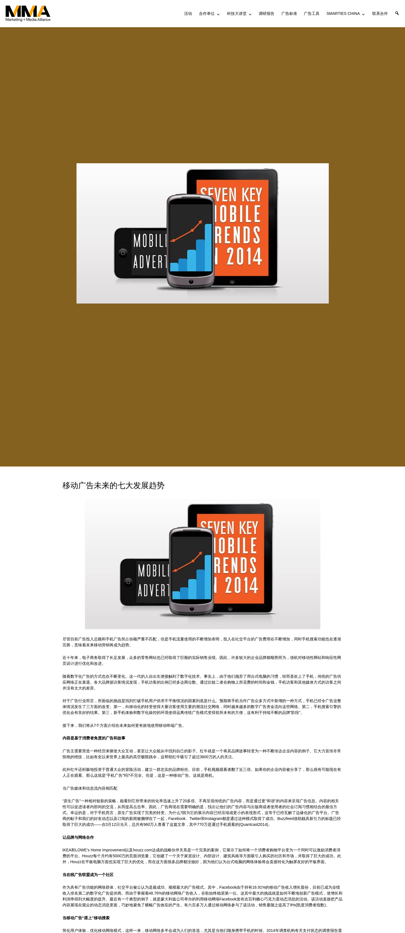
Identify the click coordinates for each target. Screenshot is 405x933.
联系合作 (380, 13)
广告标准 (289, 13)
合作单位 (207, 13)
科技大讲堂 (237, 13)
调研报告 (266, 13)
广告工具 (312, 13)
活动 (188, 13)
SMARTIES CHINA (343, 13)
